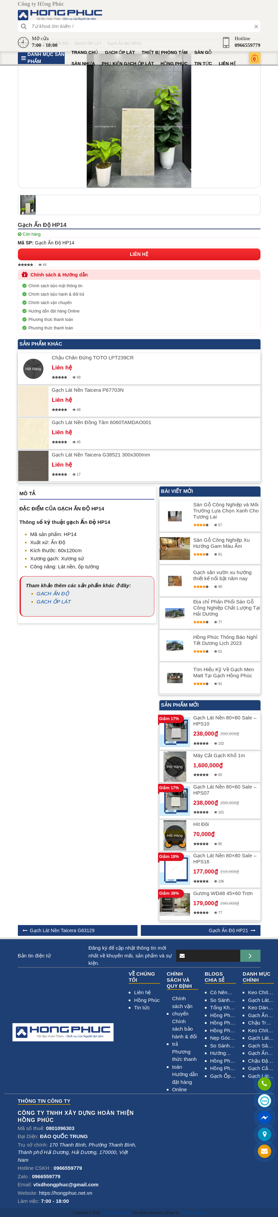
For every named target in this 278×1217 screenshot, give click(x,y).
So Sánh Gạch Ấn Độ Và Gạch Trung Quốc (220, 1000)
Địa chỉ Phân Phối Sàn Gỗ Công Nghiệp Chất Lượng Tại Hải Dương (226, 608)
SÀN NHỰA (83, 63)
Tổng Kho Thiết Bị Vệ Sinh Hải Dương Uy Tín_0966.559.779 (223, 1008)
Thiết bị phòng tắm (164, 52)
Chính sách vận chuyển (50, 302)
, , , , (77, 1152)
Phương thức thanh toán (51, 319)
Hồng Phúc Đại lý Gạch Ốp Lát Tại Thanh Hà (223, 1061)
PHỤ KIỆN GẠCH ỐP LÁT (128, 63)
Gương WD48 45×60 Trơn (223, 893)
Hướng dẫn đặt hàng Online (54, 311)
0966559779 (247, 45)
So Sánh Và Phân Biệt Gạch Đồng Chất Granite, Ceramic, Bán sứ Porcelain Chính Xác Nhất (222, 1046)
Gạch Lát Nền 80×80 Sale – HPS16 (224, 858)
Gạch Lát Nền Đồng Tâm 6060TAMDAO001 (102, 422)
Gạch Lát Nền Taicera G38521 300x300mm (101, 454)
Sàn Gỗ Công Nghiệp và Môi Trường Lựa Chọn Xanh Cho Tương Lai (226, 511)
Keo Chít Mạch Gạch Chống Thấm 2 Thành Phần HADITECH (261, 1031)
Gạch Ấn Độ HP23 (258, 1053)
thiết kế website (193, 1213)
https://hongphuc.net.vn (65, 1193)
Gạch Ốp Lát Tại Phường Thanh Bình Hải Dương (220, 1076)
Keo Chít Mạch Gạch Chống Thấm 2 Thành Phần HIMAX (258, 993)
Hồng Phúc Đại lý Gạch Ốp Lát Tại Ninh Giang (223, 1068)
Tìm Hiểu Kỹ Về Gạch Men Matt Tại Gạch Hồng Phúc (223, 672)
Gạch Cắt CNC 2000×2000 (261, 1068)
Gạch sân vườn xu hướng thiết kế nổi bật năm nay (222, 575)
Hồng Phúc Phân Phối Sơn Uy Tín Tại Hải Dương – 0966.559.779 (223, 1023)
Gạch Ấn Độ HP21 (228, 930)
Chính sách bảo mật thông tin (56, 286)
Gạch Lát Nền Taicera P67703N (88, 390)
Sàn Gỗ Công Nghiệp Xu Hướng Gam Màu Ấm (221, 543)
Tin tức (203, 63)
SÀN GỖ (203, 52)
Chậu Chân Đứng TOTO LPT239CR (93, 357)
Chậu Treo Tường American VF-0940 (260, 1023)
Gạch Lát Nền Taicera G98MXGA (260, 1076)
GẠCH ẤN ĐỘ (53, 593)
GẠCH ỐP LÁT (120, 52)
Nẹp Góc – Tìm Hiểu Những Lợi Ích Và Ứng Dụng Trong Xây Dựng (223, 1038)
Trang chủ (84, 52)
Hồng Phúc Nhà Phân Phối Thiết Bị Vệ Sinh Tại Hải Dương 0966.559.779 (223, 1015)
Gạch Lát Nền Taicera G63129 (62, 930)
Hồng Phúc (173, 63)
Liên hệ (227, 63)
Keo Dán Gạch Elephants (259, 1008)
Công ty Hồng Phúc (116, 1213)
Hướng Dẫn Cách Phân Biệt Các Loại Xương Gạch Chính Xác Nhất (222, 1053)
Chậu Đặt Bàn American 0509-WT (259, 1061)
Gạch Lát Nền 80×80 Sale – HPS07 (224, 790)
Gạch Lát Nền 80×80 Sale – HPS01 (260, 1000)
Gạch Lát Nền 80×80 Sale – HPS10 (224, 720)
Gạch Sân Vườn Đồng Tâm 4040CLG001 (261, 1046)
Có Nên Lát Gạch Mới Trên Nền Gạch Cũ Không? (223, 993)
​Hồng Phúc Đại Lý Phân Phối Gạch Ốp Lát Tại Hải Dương (223, 1031)
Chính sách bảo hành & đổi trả (57, 294)
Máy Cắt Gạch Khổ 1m (219, 755)
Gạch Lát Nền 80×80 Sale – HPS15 (260, 1038)
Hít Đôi (201, 824)
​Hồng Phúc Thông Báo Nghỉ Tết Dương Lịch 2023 (225, 640)
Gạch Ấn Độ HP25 (258, 1015)
